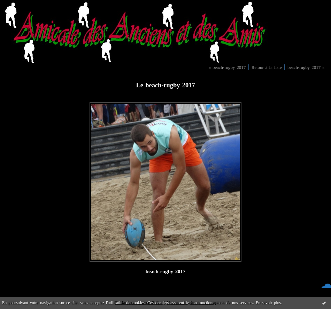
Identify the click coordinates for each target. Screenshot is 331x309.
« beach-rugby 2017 (227, 67)
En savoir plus (268, 302)
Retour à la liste (267, 67)
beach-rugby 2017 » (306, 67)
